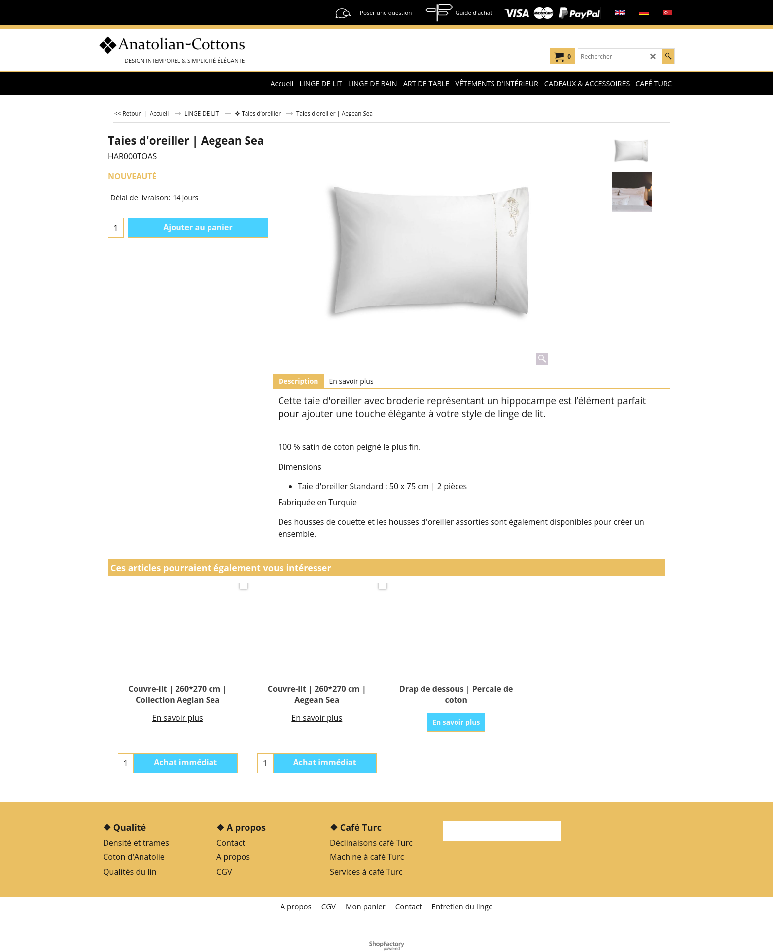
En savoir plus (351, 381)
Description (298, 381)
